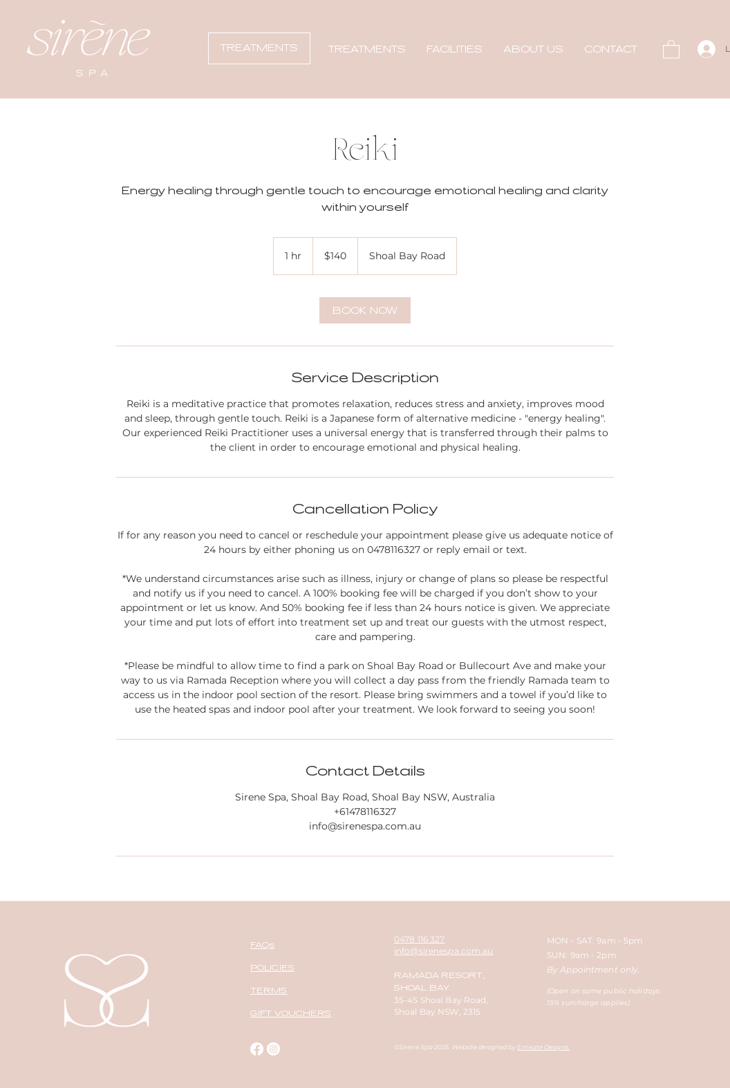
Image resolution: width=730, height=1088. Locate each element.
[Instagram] (273, 1049)
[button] (367, 49)
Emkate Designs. (543, 1047)
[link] (365, 310)
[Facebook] (256, 1049)
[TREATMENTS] (259, 48)
